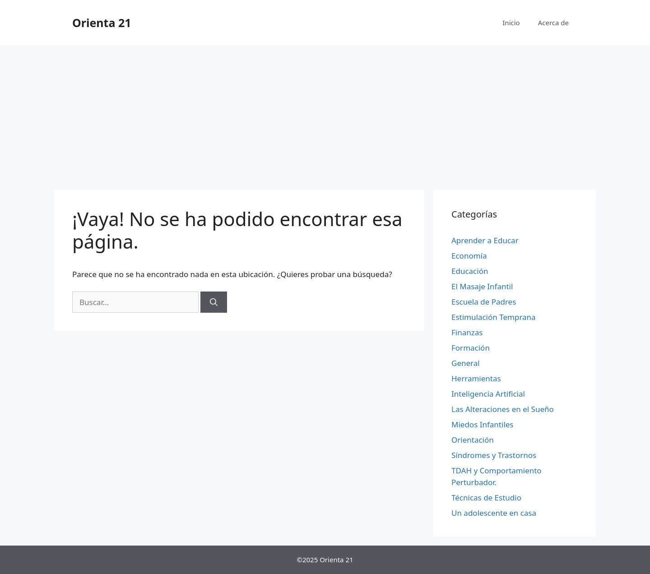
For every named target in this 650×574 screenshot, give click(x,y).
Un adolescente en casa (493, 513)
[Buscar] (213, 302)
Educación (469, 271)
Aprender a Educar (485, 240)
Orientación (472, 440)
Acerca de (553, 22)
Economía (469, 255)
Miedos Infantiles (482, 424)
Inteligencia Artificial (488, 394)
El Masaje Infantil (482, 286)
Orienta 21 (101, 22)
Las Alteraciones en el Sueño (502, 409)
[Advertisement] (325, 113)
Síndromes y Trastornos (493, 455)
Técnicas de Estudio (486, 497)
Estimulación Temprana (493, 317)
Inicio (511, 22)
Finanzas (467, 332)
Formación (470, 348)
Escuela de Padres (483, 301)
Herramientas (476, 378)
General (465, 363)
